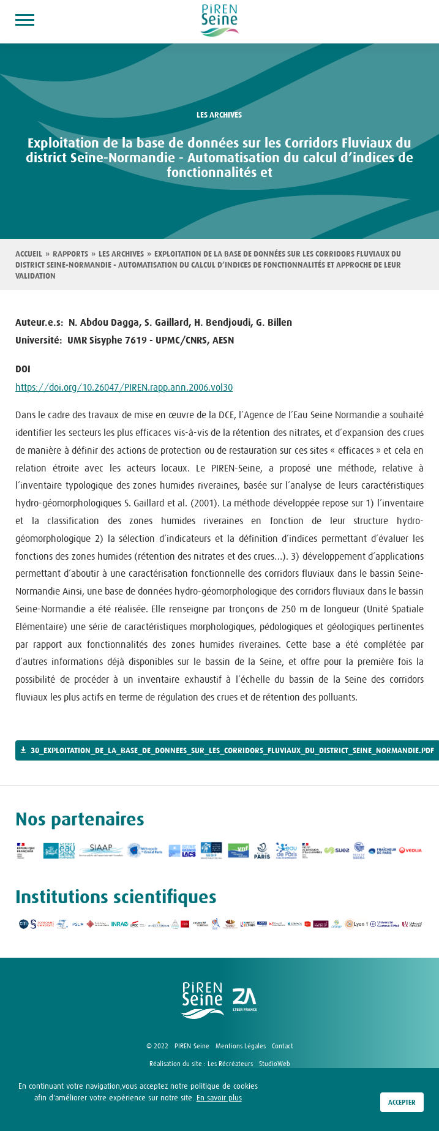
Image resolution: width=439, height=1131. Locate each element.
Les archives (121, 254)
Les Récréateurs (230, 1063)
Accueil (28, 254)
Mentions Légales (241, 1046)
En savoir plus (219, 1098)
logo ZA (245, 1000)
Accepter (402, 1103)
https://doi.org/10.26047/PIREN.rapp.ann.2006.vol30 (124, 387)
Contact (282, 1046)
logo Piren (202, 1000)
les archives (219, 115)
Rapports (70, 254)
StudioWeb (274, 1063)
